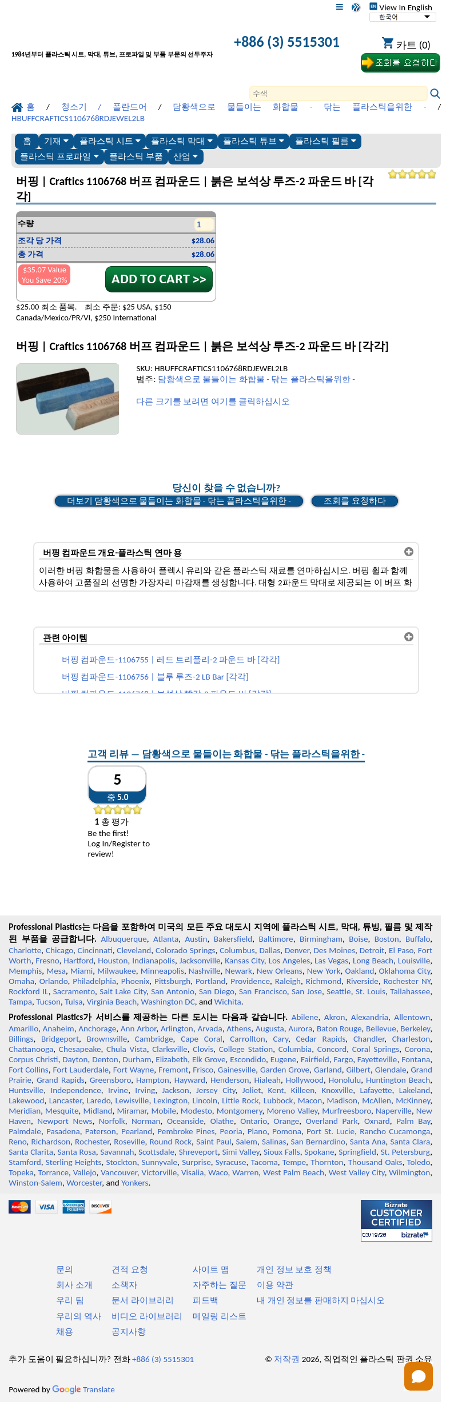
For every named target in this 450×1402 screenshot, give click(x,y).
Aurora (300, 1028)
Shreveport (198, 1152)
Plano (257, 1131)
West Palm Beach (293, 1172)
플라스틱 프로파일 (59, 156)
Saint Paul (213, 1141)
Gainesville (237, 1069)
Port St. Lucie (330, 1131)
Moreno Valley (291, 1111)
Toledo (418, 1162)
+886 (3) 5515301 (287, 42)
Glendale (391, 1069)
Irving (145, 1090)
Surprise (196, 1162)
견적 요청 (129, 1269)
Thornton (326, 1162)
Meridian (25, 1111)
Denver (297, 950)
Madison (341, 1100)
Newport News (64, 1121)
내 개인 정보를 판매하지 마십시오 (321, 1300)
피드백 (205, 1300)
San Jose (307, 991)
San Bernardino (318, 1141)
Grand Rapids (61, 1080)
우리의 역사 (78, 1316)
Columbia (295, 1049)
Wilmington (409, 1172)
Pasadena (63, 1131)
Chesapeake (80, 1049)
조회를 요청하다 (354, 501)
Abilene (305, 1017)
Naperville (394, 1111)
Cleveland (134, 950)
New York (324, 971)
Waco (218, 1172)
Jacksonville (200, 960)
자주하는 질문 (219, 1285)
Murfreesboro (346, 1111)
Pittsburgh (172, 981)
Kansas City (244, 960)
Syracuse (231, 1162)
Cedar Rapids (320, 1039)
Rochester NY (406, 981)
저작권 (287, 1359)
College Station (246, 1049)
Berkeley (415, 1028)
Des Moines (334, 950)
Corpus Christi (33, 1059)
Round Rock (171, 1141)
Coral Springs (375, 1049)
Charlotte (25, 950)
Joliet (251, 1090)
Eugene (283, 1059)
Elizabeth (172, 1059)
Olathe (222, 1121)
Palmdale (25, 1131)
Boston (387, 939)
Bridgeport (60, 1039)
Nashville (205, 971)
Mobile (163, 1111)
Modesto (196, 1111)
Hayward (189, 1080)
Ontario (253, 1121)
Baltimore (275, 939)
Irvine (118, 1090)
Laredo (98, 1100)
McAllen (376, 1100)
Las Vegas (331, 960)
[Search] (338, 93)
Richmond (323, 981)
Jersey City (216, 1090)
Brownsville (107, 1039)
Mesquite (61, 1111)
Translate (83, 1389)
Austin (196, 939)
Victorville (159, 1172)
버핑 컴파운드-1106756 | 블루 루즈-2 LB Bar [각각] (155, 677)
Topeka (21, 1172)
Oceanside (185, 1121)
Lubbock (278, 1100)
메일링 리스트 (219, 1316)
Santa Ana (368, 1141)
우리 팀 (69, 1300)
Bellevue (381, 1028)
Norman (146, 1121)
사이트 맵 (211, 1269)
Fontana (415, 1059)
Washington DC (167, 1002)
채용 (64, 1332)
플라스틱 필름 (325, 141)
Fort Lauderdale (81, 1069)
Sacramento (74, 991)
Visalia (192, 1172)
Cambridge (154, 1039)
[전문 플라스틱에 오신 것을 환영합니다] (112, 43)
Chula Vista (126, 1049)
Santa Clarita (31, 1152)
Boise (358, 939)
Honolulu (345, 1080)
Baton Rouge (339, 1028)
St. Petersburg (406, 1152)
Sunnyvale (160, 1162)
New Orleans (279, 971)
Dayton (74, 1059)
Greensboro (110, 1080)
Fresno (47, 960)
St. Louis (370, 991)
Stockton (121, 1162)
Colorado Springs (186, 950)
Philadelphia (94, 981)
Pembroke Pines (185, 1131)
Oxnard (377, 1121)
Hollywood (305, 1080)
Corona (417, 1049)
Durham (137, 1059)
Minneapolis (162, 971)
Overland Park (332, 1121)
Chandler (368, 1039)
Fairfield (315, 1059)
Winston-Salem (35, 1183)
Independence (75, 1090)
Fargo (343, 1059)
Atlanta (165, 939)
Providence (250, 981)
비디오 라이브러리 (146, 1316)
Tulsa (73, 1002)
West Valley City (357, 1172)
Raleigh (288, 981)
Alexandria (369, 1017)
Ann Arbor (139, 1028)
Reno (17, 1141)
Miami (81, 971)
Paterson (100, 1131)
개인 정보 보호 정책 (294, 1269)
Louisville (414, 960)
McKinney (413, 1100)
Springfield (357, 1152)
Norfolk (112, 1121)
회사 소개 (74, 1285)
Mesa (56, 971)
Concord (332, 1049)
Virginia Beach (112, 1002)
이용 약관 (275, 1285)
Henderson (229, 1080)
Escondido (248, 1059)
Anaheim (58, 1028)
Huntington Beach (398, 1080)
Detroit (372, 950)
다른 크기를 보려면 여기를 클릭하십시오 (213, 401)
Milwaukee (116, 971)
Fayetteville (377, 1059)
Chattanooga (31, 1049)
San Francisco (263, 991)
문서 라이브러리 (142, 1300)
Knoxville (337, 1090)
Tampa (20, 1002)
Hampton (152, 1080)
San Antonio (172, 991)
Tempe (294, 1162)
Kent (276, 1090)
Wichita (227, 1002)
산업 (185, 156)
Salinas (274, 1141)
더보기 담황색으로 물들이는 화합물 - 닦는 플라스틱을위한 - (179, 501)
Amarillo (23, 1028)
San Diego (216, 991)
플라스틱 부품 (136, 156)
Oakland (360, 971)
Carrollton (247, 1039)
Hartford (78, 960)
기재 (56, 141)
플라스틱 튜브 (253, 141)
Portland (211, 981)
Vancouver (119, 1172)
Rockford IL (28, 991)
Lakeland (414, 1090)
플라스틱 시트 (110, 141)
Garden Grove (284, 1069)
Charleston (411, 1039)
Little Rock (240, 1100)
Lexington (171, 1100)
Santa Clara (411, 1141)
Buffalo (417, 939)
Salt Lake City (122, 991)
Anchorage (97, 1028)
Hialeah (267, 1080)
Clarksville (170, 1049)
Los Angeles (289, 960)
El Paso (401, 950)
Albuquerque (124, 939)
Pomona (286, 1131)
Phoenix (135, 981)
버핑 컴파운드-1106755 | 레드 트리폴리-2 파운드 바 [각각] (171, 659)
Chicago (59, 950)
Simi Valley (240, 1152)
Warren (245, 1172)
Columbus (237, 950)
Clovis (203, 1049)
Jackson (175, 1090)
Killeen (302, 1090)
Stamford (25, 1162)
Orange (286, 1121)
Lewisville (132, 1100)
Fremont (173, 1069)
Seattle (338, 991)
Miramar (131, 1111)
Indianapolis (153, 960)
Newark (238, 971)
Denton (105, 1059)
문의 (64, 1269)
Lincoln (204, 1100)
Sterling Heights (74, 1162)
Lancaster (65, 1100)
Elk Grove (209, 1059)
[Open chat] (418, 1376)
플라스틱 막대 (181, 141)
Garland (328, 1069)
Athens (238, 1028)
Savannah (117, 1152)
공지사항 (128, 1332)
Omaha (21, 981)
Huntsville (26, 1090)
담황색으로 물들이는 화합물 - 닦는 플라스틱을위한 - (256, 379)
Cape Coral (201, 1039)
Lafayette (376, 1090)
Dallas (269, 950)
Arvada (209, 1028)
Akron (334, 1017)
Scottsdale (156, 1152)
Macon (310, 1100)
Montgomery (239, 1111)
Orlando (53, 981)
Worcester (84, 1183)
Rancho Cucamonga (395, 1131)
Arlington (177, 1028)
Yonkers (134, 1183)
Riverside (363, 981)
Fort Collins (29, 1069)
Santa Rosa (77, 1152)
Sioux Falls (282, 1152)
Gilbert (358, 1069)
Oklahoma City (404, 971)
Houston (113, 960)
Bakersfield (233, 939)
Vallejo (85, 1172)
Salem (246, 1141)
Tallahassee (410, 991)
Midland (97, 1111)
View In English (400, 7)
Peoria (231, 1131)
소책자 (124, 1285)
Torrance (53, 1172)
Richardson (50, 1141)
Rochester (92, 1141)
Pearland (136, 1131)
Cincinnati (95, 950)
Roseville (129, 1141)
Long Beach (373, 960)
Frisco (203, 1069)
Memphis (25, 971)
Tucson (48, 1002)
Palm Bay (413, 1121)
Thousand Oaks (375, 1162)
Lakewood (26, 1100)
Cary (280, 1039)
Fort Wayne (133, 1069)
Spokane (319, 1152)
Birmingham (321, 939)
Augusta (270, 1028)
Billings (21, 1039)
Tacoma (264, 1162)
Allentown (412, 1017)
